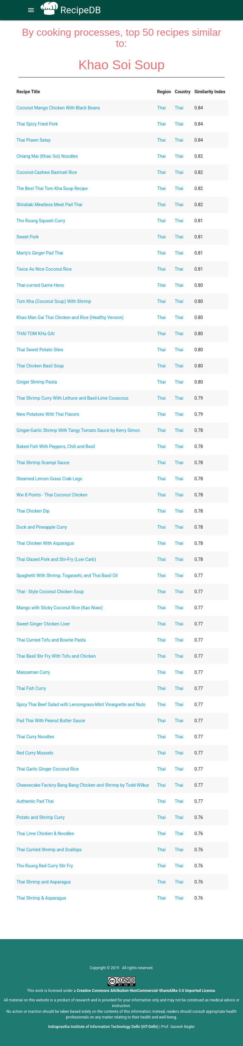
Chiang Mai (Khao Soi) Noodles (47, 156)
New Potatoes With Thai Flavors (47, 414)
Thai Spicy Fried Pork (37, 123)
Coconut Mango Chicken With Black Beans (58, 107)
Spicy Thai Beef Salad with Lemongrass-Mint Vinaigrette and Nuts (80, 704)
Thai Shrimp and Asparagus (43, 881)
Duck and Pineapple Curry (41, 527)
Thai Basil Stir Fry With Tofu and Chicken (56, 656)
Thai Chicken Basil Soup (40, 365)
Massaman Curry (33, 672)
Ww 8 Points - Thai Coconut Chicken (51, 494)
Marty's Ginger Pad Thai (39, 252)
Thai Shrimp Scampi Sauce (42, 462)
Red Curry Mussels (34, 752)
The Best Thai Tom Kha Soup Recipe (52, 188)
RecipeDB (70, 9)
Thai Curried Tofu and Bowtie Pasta (51, 640)
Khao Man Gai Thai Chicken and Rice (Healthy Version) (70, 317)
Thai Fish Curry (31, 688)
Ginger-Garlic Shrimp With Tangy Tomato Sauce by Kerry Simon (78, 430)
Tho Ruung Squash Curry (40, 220)
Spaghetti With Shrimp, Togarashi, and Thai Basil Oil (67, 575)
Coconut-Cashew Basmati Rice (46, 172)
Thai (161, 107)
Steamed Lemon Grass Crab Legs (49, 478)
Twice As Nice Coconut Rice (44, 269)
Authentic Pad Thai (35, 801)
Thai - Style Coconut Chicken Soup (50, 591)
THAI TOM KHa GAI (35, 333)
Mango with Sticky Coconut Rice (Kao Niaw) (59, 607)
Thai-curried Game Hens (40, 285)
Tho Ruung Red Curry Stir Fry (44, 865)
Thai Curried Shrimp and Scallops (49, 849)
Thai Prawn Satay (33, 140)
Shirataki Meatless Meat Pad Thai (49, 204)
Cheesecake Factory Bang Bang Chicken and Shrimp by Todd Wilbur (82, 785)
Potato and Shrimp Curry (40, 817)
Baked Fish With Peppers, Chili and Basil (55, 446)
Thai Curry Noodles (35, 736)
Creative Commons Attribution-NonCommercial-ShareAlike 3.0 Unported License (146, 990)
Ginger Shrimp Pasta (36, 382)
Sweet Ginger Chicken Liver (43, 623)
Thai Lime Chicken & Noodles (45, 833)
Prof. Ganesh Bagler (178, 1026)
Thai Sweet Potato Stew (39, 349)
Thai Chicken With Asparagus (45, 543)
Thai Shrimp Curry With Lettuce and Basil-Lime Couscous (72, 398)
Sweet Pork (27, 236)
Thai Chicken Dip (32, 511)
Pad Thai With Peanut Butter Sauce (50, 720)
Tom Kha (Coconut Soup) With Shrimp (53, 301)
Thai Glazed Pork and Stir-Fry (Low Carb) (56, 559)
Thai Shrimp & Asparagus (41, 898)
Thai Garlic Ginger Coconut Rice (47, 769)
